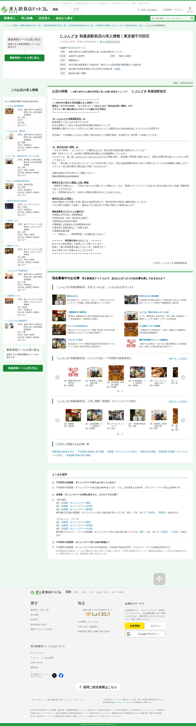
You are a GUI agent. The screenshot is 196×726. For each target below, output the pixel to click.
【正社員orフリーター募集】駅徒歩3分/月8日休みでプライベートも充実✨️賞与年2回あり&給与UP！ (91, 345)
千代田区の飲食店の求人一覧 (81, 25)
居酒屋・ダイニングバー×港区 (76, 503)
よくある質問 (48, 658)
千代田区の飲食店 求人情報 (91, 451)
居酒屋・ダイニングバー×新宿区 (77, 509)
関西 (77, 592)
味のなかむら (72, 296)
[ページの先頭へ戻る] (159, 579)
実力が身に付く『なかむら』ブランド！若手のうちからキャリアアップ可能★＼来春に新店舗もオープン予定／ (91, 301)
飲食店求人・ (134, 710)
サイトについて (38, 653)
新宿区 (162, 512)
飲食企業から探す (39, 624)
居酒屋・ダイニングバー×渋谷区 (77, 506)
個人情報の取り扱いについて (59, 700)
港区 (129, 512)
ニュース (35, 658)
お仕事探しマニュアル (88, 622)
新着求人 (10, 18)
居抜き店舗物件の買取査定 (77, 713)
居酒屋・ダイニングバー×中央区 (77, 528)
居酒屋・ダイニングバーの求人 (122, 451)
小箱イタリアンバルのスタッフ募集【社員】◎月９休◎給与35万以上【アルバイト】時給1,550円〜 (91, 331)
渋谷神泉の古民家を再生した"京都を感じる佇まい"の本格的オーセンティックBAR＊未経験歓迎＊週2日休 (163, 301)
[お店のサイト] (78, 48)
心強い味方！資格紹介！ (89, 626)
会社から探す (64, 18)
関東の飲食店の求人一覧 (30, 25)
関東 (15, 25)
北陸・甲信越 (117, 592)
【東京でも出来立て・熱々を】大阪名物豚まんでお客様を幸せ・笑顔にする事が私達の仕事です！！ (163, 345)
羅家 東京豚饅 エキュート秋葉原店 (153, 340)
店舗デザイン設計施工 (103, 710)
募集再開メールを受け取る (24, 57)
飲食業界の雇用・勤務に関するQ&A (94, 631)
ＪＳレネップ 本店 (74, 340)
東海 (84, 592)
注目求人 (44, 18)
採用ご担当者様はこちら (100, 686)
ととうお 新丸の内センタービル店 (154, 312)
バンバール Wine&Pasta (77, 326)
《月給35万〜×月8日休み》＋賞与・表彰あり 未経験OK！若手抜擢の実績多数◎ (163, 331)
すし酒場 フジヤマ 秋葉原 (150, 326)
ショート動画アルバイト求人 (101, 716)
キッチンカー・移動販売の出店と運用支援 (119, 713)
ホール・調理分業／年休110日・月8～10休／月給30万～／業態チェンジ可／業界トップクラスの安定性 (163, 317)
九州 (91, 592)
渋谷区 (151, 512)
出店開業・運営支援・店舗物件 (68, 710)
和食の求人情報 (148, 451)
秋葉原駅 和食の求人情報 (78, 455)
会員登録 (135, 626)
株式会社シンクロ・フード (118, 702)
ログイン (156, 626)
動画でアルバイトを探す (42, 629)
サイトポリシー (38, 700)
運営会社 (35, 667)
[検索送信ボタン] (192, 18)
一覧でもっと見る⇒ (178, 358)
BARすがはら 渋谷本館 (148, 296)
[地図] (117, 69)
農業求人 (73, 716)
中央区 (175, 532)
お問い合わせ (37, 662)
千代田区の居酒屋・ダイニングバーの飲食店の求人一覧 (119, 25)
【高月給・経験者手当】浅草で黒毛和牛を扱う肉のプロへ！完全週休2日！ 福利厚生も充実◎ (90, 317)
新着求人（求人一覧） (41, 610)
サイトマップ (79, 700)
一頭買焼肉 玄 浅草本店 (77, 312)
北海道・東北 (102, 592)
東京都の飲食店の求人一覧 (55, 25)
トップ (8, 25)
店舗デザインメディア (51, 716)
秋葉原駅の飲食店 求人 (63, 451)
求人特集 (27, 18)
